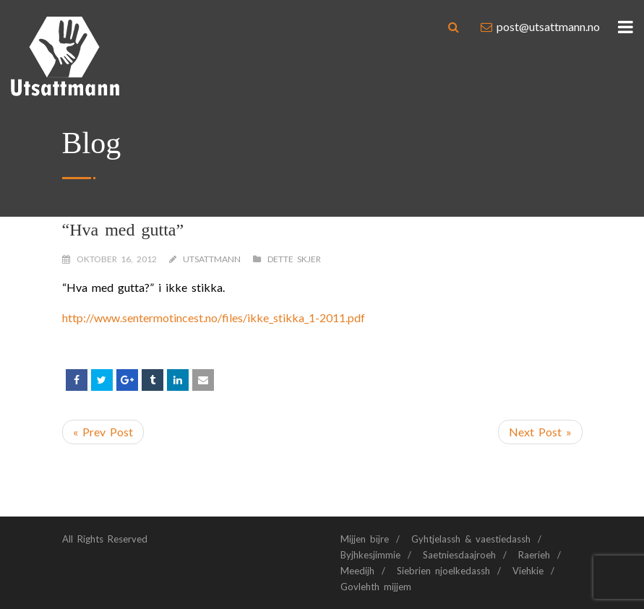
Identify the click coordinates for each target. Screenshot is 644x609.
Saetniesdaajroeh (459, 555)
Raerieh (534, 555)
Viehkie (528, 570)
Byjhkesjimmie (370, 555)
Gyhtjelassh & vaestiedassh (471, 539)
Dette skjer (294, 259)
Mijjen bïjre (364, 539)
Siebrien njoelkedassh (443, 570)
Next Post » (540, 432)
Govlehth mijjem (375, 586)
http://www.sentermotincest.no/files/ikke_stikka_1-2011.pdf (213, 317)
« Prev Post (103, 432)
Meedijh (357, 570)
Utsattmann (212, 259)
